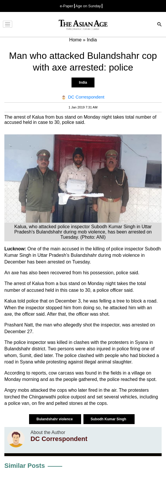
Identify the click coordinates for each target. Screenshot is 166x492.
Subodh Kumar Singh (109, 419)
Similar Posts (24, 465)
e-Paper (66, 6)
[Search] (159, 24)
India (83, 82)
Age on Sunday (88, 6)
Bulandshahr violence (55, 419)
